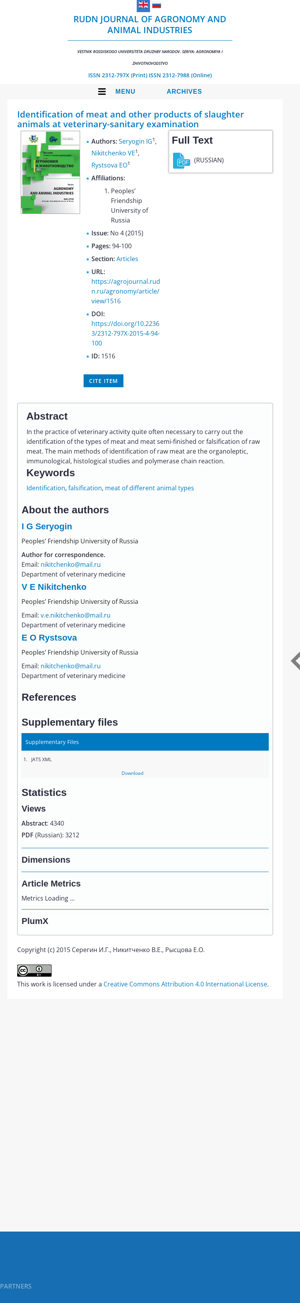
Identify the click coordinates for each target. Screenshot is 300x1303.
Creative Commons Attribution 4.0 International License (185, 984)
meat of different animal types (149, 488)
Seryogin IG (135, 141)
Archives (184, 91)
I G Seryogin (46, 526)
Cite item (103, 380)
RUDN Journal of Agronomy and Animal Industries (150, 39)
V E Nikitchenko (53, 587)
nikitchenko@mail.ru (71, 564)
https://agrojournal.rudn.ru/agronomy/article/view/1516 (125, 291)
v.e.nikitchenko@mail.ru (76, 615)
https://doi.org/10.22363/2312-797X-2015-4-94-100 (125, 333)
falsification (85, 488)
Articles (127, 259)
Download (132, 773)
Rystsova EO (109, 165)
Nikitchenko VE (113, 153)
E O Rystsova (49, 638)
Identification (46, 488)
